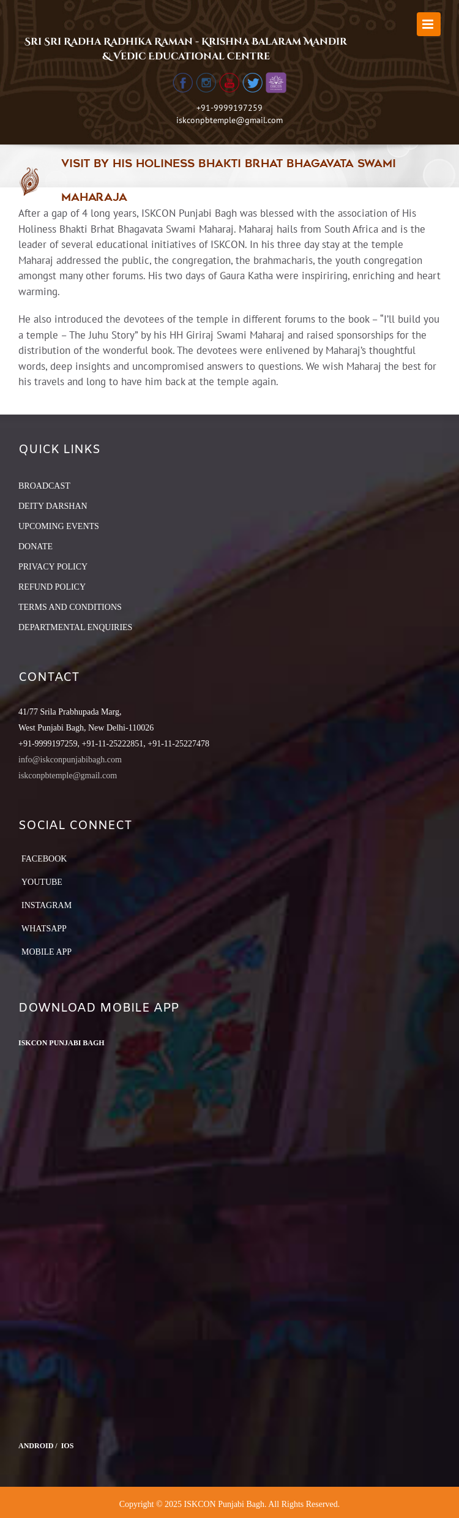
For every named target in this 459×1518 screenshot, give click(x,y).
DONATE (35, 546)
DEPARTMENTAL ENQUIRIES (75, 627)
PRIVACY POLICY (53, 566)
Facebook (44, 858)
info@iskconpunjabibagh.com (70, 759)
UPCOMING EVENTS (58, 526)
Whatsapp (44, 928)
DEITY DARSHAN (53, 506)
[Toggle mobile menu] (428, 24)
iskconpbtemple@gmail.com (229, 120)
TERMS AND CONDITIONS (70, 607)
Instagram (46, 905)
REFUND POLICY (52, 587)
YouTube (41, 882)
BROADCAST (44, 485)
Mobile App (46, 951)
